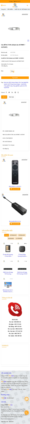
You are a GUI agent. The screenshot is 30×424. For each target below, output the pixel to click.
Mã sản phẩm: (4, 55)
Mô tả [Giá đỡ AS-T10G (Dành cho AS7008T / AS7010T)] (4, 97)
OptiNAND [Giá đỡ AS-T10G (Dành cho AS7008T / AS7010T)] (6, 87)
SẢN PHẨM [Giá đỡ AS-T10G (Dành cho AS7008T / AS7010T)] (10, 9)
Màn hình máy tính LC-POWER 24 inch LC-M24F (8, 290)
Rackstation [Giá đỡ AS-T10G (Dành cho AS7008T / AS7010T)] (11, 238)
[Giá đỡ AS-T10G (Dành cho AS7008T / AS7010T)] (15, 5)
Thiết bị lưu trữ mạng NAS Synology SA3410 (22, 273)
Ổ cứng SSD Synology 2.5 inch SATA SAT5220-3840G (8, 255)
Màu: (2, 71)
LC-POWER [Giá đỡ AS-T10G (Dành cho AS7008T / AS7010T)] (19, 238)
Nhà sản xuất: (4, 52)
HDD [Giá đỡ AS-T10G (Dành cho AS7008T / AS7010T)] (10, 82)
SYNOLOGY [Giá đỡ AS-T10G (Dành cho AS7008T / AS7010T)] (13, 235)
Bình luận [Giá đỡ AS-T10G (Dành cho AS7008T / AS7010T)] (11, 97)
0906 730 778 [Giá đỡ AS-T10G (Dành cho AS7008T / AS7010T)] (17, 1)
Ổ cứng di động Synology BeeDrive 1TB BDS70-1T (22, 255)
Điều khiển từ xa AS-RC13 (15, 186)
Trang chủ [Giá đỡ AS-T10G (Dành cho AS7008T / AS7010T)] (3, 9)
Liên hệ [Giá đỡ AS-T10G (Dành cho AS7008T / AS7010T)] (15, 77)
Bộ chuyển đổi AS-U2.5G (15, 221)
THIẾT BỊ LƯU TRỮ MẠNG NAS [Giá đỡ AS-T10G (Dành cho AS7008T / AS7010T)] (22, 9)
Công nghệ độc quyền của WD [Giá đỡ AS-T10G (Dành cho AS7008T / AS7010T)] (20, 85)
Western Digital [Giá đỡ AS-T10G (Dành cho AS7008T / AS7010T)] (14, 82)
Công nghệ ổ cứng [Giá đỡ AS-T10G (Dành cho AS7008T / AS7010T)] (8, 85)
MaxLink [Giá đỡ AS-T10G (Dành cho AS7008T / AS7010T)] (6, 82)
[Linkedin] (12, 92)
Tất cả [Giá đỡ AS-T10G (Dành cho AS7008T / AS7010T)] (6, 235)
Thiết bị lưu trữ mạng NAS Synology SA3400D (8, 273)
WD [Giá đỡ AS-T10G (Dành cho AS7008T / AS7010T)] (19, 82)
